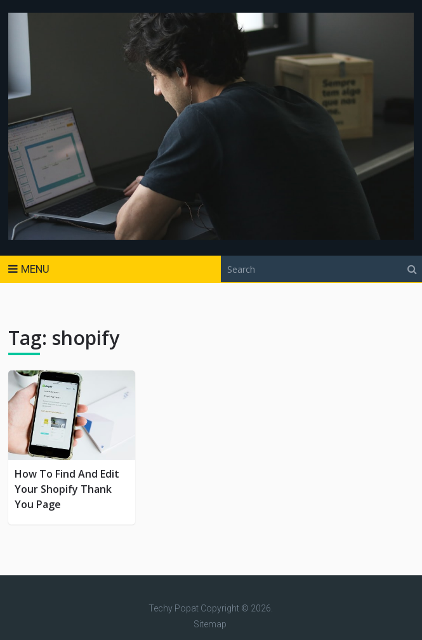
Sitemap (210, 624)
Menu (35, 269)
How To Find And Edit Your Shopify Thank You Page (67, 489)
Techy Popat (173, 608)
